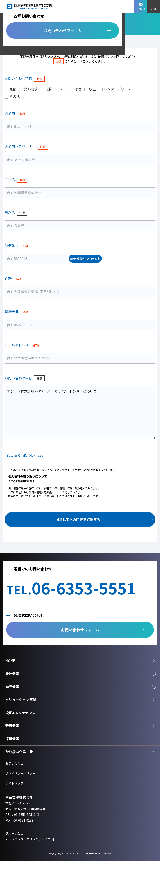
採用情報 (12, 749)
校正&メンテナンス (20, 723)
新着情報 (12, 735)
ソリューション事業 (20, 709)
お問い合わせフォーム (62, 30)
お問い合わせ (14, 774)
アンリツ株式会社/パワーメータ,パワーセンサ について (80, 417)
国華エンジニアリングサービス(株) (31, 849)
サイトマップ (14, 794)
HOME (10, 670)
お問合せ (140, 7)
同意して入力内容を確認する (78, 529)
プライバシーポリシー (20, 784)
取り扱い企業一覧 (19, 762)
